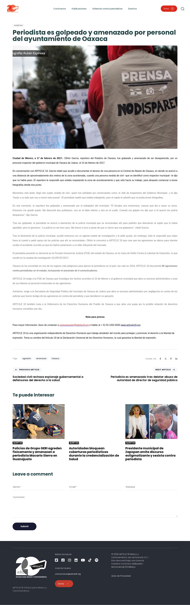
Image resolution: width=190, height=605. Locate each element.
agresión (26, 358)
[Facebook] (160, 359)
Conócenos (59, 8)
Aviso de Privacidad (121, 575)
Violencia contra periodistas (107, 8)
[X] (166, 359)
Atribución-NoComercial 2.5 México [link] (127, 565)
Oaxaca (55, 358)
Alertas (18, 25)
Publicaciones (79, 8)
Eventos (132, 8)
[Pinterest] (171, 359)
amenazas (41, 358)
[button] (182, 8)
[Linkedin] (176, 359)
